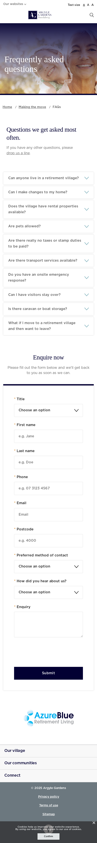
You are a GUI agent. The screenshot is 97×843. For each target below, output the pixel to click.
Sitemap (48, 814)
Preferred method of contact (41, 555)
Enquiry (22, 607)
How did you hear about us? (40, 581)
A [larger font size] (92, 5)
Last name (24, 451)
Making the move (32, 107)
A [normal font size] (84, 5)
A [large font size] (88, 5)
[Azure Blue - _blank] (48, 718)
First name (25, 425)
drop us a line (18, 153)
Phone (21, 477)
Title (19, 399)
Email (20, 503)
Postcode (24, 529)
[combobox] (48, 410)
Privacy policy (48, 796)
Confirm (48, 836)
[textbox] (48, 410)
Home (7, 107)
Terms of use (48, 805)
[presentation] (47, 653)
